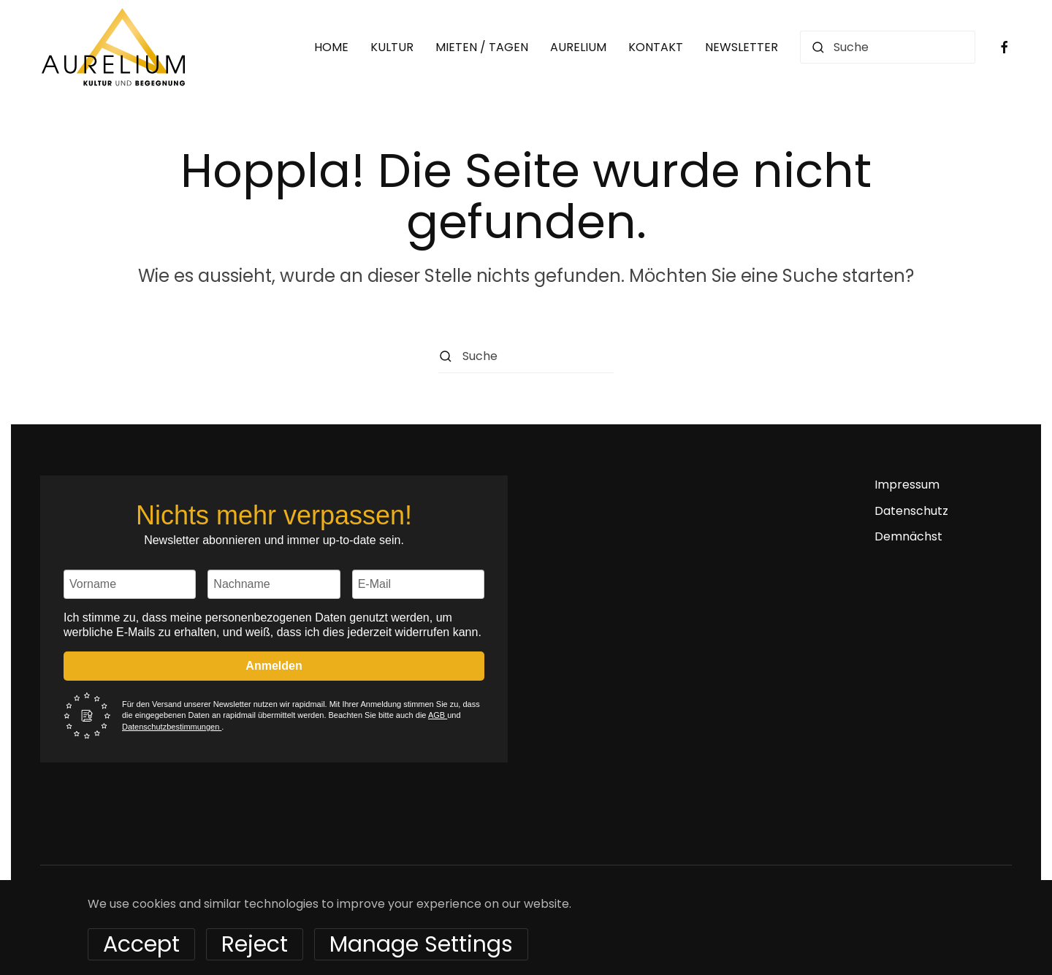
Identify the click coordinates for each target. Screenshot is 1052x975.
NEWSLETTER (741, 47)
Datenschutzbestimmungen (171, 726)
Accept (141, 944)
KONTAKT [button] (655, 47)
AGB (437, 715)
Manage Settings (421, 944)
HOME (331, 47)
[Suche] (887, 47)
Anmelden (273, 665)
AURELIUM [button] (578, 47)
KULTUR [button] (391, 47)
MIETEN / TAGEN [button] (481, 47)
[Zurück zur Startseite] (113, 47)
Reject (254, 944)
